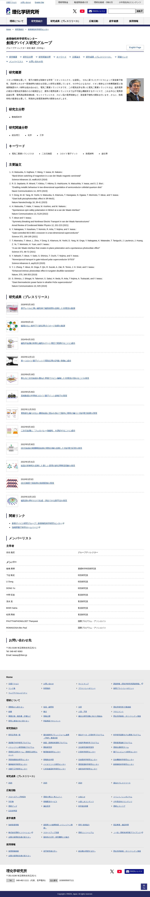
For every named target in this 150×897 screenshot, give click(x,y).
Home (8, 29)
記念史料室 (12, 811)
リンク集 (11, 688)
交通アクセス (11, 2)
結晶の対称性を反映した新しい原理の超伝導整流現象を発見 (48, 465)
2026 (10, 783)
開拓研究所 (47, 747)
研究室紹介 (19, 29)
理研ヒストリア (119, 806)
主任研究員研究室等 (86, 747)
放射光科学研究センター (87, 769)
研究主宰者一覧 (14, 735)
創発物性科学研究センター (38, 29)
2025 (45, 783)
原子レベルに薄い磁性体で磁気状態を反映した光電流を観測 (48, 308)
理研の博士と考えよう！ (52, 797)
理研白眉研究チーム (121, 747)
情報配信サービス (50, 802)
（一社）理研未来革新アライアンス (128, 833)
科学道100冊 (83, 806)
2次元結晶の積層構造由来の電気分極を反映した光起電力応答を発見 (51, 448)
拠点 (45, 712)
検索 (138, 11)
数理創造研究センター (52, 752)
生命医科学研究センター (87, 760)
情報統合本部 (48, 760)
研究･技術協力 (84, 825)
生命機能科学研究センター (123, 760)
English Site (39, 2)
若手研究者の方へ (50, 851)
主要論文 (76, 57)
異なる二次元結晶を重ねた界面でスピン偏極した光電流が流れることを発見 (55, 378)
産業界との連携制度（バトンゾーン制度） (58, 826)
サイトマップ (83, 684)
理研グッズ (12, 806)
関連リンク (123, 57)
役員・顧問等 (48, 707)
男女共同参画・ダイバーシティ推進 (127, 716)
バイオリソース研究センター (54, 764)
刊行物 (11, 802)
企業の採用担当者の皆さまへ (19, 837)
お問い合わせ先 (36, 61)
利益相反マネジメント (52, 721)
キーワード (61, 57)
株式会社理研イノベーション (20, 833)
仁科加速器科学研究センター (54, 769)
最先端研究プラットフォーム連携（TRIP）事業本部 (56, 736)
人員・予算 (82, 712)
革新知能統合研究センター (18, 760)
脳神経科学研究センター (17, 764)
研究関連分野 (45, 57)
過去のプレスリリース (122, 783)
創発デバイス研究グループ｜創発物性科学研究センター (38, 523)
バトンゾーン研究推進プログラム (21, 747)
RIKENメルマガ (99, 11)
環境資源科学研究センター (88, 764)
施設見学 (46, 806)
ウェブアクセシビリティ (17, 693)
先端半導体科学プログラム (88, 743)
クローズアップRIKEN (17, 797)
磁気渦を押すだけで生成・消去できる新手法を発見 (44, 500)
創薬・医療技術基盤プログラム (55, 743)
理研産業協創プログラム (122, 743)
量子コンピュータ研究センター (125, 752)
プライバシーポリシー (87, 688)
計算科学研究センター (87, 752)
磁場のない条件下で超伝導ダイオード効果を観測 (43, 326)
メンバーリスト (16, 61)
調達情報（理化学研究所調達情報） (128, 684)
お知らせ (81, 797)
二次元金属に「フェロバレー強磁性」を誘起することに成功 (48, 430)
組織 (10, 712)
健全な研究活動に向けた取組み (90, 716)
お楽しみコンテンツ (86, 802)
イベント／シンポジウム (122, 797)
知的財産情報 (13, 825)
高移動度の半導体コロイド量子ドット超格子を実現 (44, 395)
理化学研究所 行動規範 (122, 707)
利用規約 (46, 688)
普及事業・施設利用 (121, 825)
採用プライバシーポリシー (123, 688)
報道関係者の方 (81, 2)
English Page (135, 47)
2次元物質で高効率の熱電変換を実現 (37, 483)
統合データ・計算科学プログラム (91, 735)
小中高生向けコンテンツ (130, 2)
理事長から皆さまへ (16, 707)
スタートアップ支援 (51, 833)
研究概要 (13, 57)
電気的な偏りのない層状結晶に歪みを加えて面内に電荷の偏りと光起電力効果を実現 (59, 413)
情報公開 (46, 716)
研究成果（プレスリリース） (99, 57)
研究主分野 (28, 57)
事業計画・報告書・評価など (19, 716)
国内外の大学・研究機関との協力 (56, 837)
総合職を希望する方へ (87, 851)
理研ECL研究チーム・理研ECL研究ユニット (23, 753)
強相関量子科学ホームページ (26, 527)
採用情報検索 (13, 851)
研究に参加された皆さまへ (18, 721)
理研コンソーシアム (86, 833)
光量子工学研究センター (17, 769)
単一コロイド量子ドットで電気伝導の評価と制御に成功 (46, 361)
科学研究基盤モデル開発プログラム (127, 735)
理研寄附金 (63, 2)
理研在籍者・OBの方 (103, 2)
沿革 (80, 707)
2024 (80, 783)
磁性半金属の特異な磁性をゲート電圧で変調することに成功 (48, 343)
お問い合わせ (26, 2)
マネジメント (118, 712)
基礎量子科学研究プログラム (19, 743)
